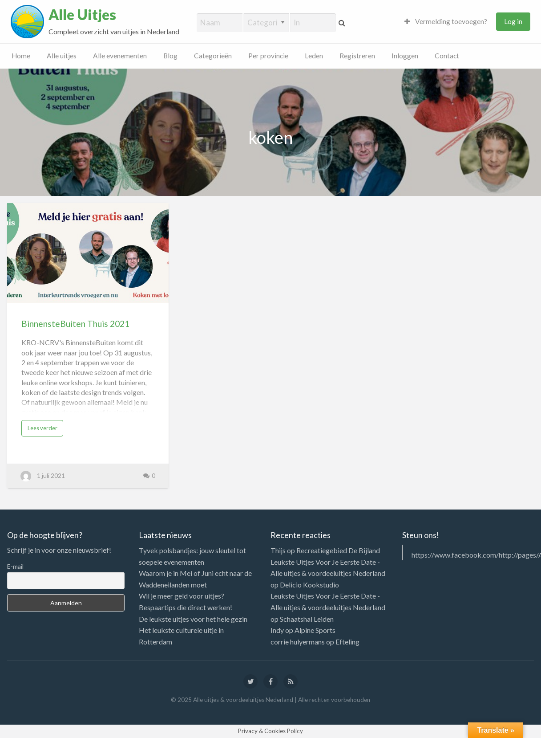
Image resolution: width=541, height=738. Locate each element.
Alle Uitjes (82, 14)
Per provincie (268, 56)
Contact (447, 56)
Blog (170, 56)
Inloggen (405, 56)
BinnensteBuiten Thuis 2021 (75, 323)
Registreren (357, 56)
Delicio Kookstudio (309, 584)
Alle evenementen (120, 56)
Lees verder (42, 428)
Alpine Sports (315, 630)
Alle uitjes (62, 56)
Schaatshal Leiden (307, 619)
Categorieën (213, 56)
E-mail (15, 566)
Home (21, 56)
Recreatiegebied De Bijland (338, 550)
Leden (314, 56)
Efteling (347, 641)
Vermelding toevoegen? (445, 21)
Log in (513, 21)
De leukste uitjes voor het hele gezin (193, 619)
